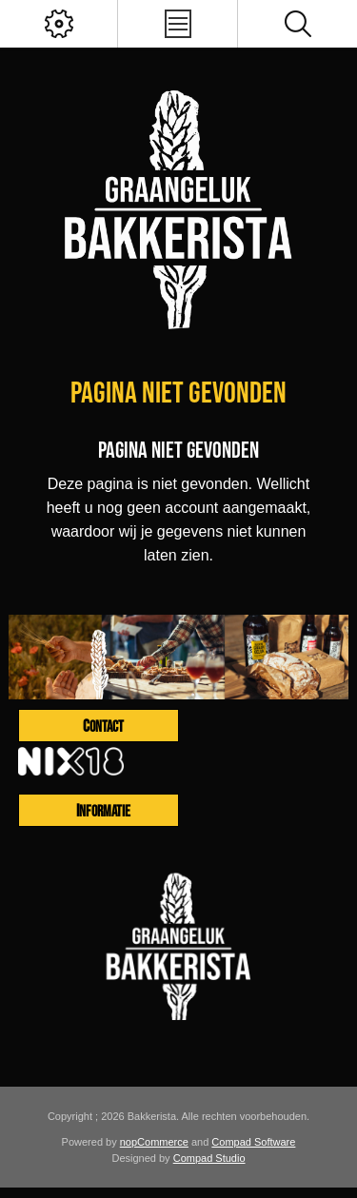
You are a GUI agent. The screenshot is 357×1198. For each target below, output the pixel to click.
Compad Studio (209, 1158)
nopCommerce (154, 1142)
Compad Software (253, 1142)
